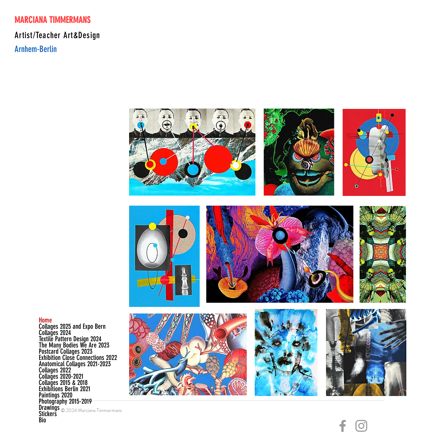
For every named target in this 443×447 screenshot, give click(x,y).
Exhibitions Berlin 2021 (59, 389)
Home (45, 320)
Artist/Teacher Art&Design (57, 35)
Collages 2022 (55, 370)
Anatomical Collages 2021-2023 (59, 364)
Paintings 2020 (55, 395)
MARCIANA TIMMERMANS (52, 20)
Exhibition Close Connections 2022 (59, 357)
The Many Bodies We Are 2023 (59, 345)
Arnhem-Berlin (36, 49)
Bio (42, 420)
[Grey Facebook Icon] (343, 426)
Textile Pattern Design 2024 (59, 339)
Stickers (48, 414)
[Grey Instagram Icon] (361, 426)
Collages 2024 (55, 332)
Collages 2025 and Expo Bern (59, 326)
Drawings (49, 407)
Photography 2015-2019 (59, 401)
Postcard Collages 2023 (59, 351)
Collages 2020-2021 (59, 376)
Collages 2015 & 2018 (59, 382)
